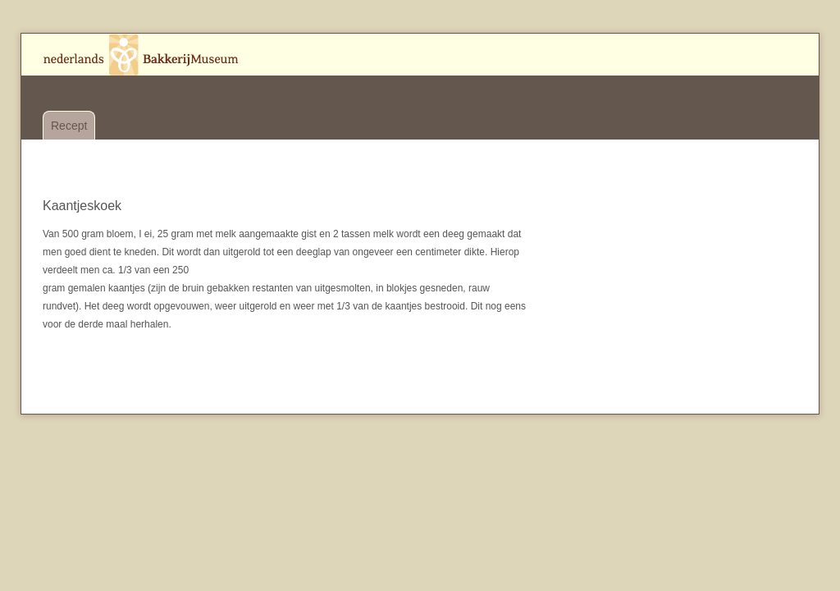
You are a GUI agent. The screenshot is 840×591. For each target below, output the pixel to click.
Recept (69, 125)
